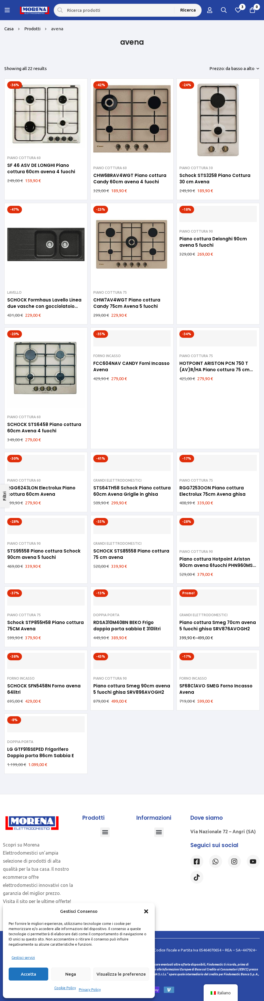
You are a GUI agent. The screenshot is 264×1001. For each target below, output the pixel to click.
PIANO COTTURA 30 (196, 168)
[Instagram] (234, 861)
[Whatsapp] (215, 861)
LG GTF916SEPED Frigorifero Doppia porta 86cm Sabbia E (40, 752)
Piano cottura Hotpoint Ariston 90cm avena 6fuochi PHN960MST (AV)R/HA (217, 565)
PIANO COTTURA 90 (196, 231)
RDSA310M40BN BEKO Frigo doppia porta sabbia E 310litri (127, 625)
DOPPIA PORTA (106, 615)
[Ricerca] (188, 10)
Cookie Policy (65, 988)
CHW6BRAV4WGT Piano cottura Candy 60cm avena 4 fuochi (129, 178)
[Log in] (209, 10)
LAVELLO (14, 292)
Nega (70, 974)
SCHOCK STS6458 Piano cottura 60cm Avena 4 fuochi (44, 427)
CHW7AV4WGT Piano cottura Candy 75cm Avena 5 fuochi (126, 303)
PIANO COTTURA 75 (110, 292)
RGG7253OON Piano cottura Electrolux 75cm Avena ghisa (212, 491)
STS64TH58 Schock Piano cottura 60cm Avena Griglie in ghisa (132, 491)
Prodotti (32, 28)
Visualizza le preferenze (121, 974)
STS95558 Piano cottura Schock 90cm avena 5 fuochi (44, 554)
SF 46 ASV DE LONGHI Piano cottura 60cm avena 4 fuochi (41, 168)
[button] (146, 911)
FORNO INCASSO (107, 356)
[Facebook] (196, 861)
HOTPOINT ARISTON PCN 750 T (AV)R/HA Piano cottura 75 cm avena (214, 369)
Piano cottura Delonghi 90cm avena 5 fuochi (213, 242)
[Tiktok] (196, 877)
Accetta (28, 974)
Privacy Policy (90, 989)
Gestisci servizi (23, 957)
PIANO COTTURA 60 (24, 158)
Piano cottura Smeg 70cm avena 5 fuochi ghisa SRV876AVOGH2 (217, 625)
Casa (9, 28)
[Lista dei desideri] (237, 10)
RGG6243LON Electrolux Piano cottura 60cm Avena (41, 491)
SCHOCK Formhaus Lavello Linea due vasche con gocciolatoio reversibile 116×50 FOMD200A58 (44, 306)
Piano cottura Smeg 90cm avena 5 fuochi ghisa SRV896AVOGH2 (131, 689)
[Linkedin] (253, 861)
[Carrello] (252, 10)
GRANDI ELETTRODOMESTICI (117, 480)
